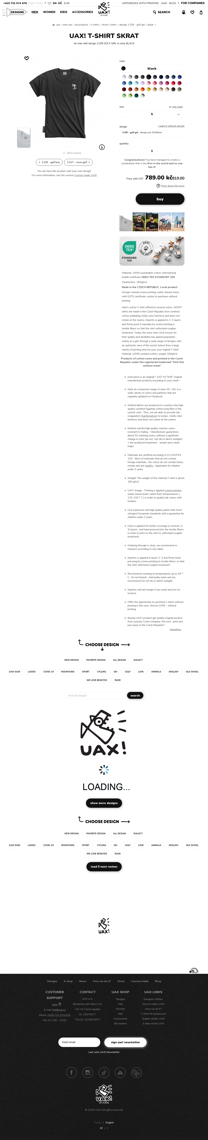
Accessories (82, 12)
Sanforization (149, 416)
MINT (162, 96)
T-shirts (95, 25)
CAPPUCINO (124, 96)
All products (81, 25)
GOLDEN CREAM (162, 89)
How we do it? (102, 982)
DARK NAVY (162, 77)
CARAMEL (175, 89)
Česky (98, 1123)
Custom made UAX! (85, 175)
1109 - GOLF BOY (49, 162)
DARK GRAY (137, 77)
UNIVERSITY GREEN (156, 96)
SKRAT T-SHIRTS (109, 25)
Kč (60, 3)
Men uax (67, 25)
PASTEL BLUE (143, 83)
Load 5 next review (104, 867)
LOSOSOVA (162, 83)
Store (121, 982)
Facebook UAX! (71, 1073)
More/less (175, 630)
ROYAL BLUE (124, 83)
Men (35, 12)
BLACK (151, 25)
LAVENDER (149, 83)
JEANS (156, 77)
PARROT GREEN (149, 96)
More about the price (170, 186)
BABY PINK (156, 83)
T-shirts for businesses (153, 1014)
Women (49, 12)
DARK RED (137, 89)
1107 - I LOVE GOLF (78, 162)
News (82, 982)
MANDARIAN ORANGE (149, 89)
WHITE (124, 77)
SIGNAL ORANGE (156, 89)
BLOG (172, 3)
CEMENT (130, 77)
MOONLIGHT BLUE (175, 77)
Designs (18, 12)
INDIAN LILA (175, 83)
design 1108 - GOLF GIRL (132, 25)
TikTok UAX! (104, 1073)
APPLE (143, 96)
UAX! (164, 3)
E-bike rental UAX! (153, 1024)
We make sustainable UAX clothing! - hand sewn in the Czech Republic (53, 25)
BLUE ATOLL (137, 83)
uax (58, 25)
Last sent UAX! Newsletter (104, 1053)
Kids (63, 12)
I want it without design (171, 126)
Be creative (120, 1024)
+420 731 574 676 (15, 3)
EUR (66, 3)
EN (55, 3)
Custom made (140, 982)
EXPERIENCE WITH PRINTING (140, 3)
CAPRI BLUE (130, 83)
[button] (180, 223)
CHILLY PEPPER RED (130, 89)
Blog (158, 982)
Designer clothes (153, 1000)
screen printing (173, 491)
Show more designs (104, 804)
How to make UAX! (153, 1004)
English (110, 1123)
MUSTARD (168, 89)
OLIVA (137, 96)
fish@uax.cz (58, 1010)
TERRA (143, 89)
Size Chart (177, 107)
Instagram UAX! (87, 1073)
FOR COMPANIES (193, 3)
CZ (49, 3)
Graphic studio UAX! (153, 1019)
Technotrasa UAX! (136, 1073)
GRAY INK (168, 77)
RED (124, 89)
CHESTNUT (130, 96)
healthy (149, 466)
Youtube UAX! (120, 1073)
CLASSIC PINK (168, 83)
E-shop (68, 982)
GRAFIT (143, 77)
